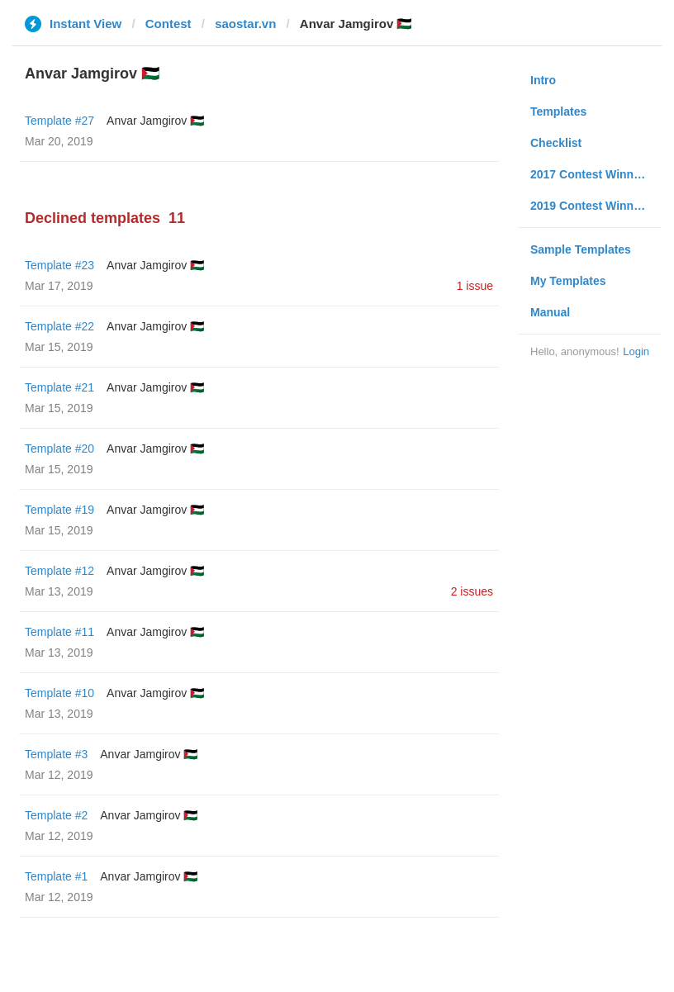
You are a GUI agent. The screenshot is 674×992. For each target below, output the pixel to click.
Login (636, 351)
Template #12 (59, 570)
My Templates (568, 280)
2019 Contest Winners (590, 205)
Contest (168, 24)
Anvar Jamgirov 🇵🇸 (155, 120)
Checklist (555, 143)
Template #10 (59, 693)
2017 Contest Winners (590, 174)
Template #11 (59, 631)
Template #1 (56, 876)
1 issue (475, 285)
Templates (558, 111)
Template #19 (59, 509)
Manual (550, 312)
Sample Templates (580, 249)
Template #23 (59, 265)
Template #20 (59, 448)
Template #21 (59, 387)
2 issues (472, 591)
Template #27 (59, 120)
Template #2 (56, 815)
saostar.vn (245, 24)
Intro (543, 80)
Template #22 (59, 326)
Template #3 (56, 754)
